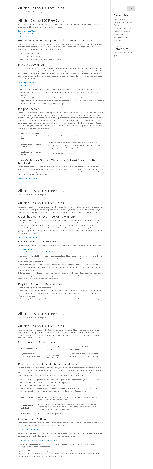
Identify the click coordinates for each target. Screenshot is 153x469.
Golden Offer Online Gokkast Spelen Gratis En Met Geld (37, 440)
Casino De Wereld (120, 19)
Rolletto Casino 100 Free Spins (29, 34)
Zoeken (131, 8)
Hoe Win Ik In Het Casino (122, 28)
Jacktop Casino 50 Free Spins (28, 237)
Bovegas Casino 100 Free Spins (29, 429)
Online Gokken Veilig (25, 85)
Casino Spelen (23, 36)
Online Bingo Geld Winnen (27, 83)
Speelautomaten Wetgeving (27, 31)
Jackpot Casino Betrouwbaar (28, 178)
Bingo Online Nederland (26, 249)
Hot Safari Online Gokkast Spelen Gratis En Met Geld (36, 252)
